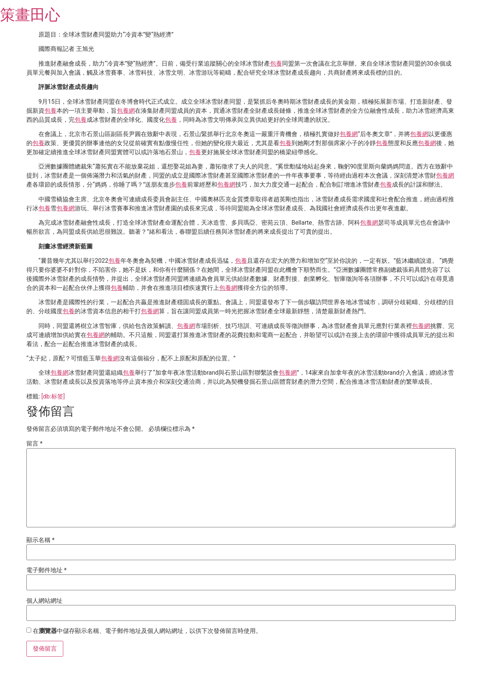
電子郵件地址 (46, 570)
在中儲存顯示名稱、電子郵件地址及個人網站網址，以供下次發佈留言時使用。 (147, 631)
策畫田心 (30, 15)
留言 (34, 444)
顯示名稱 (40, 540)
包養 (276, 63)
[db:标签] (53, 396)
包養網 (126, 110)
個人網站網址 (44, 601)
